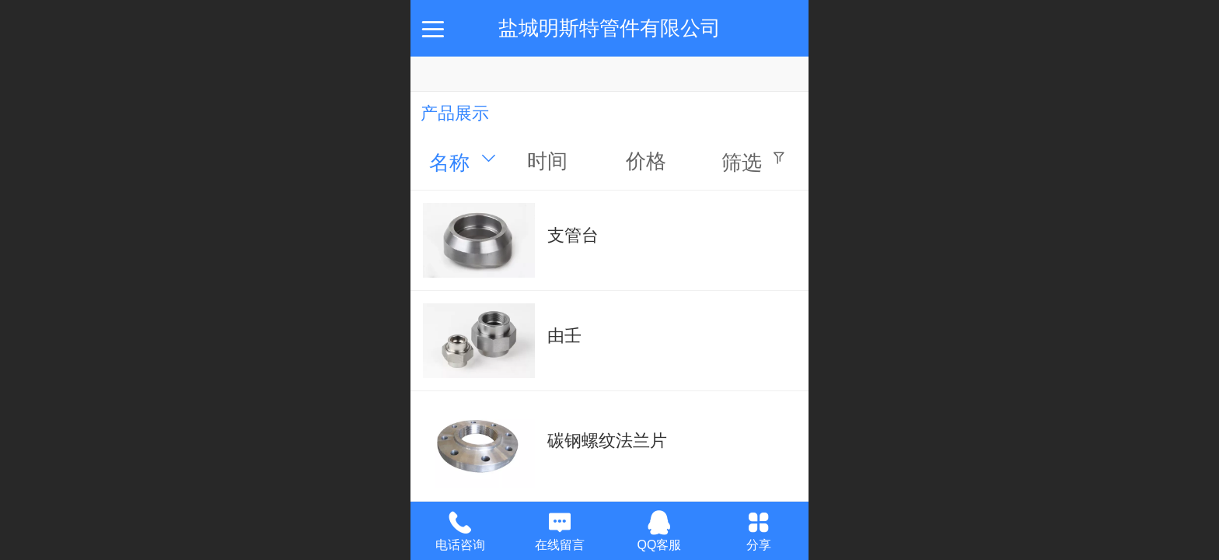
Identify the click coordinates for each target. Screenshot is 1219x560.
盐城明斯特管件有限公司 (609, 28)
